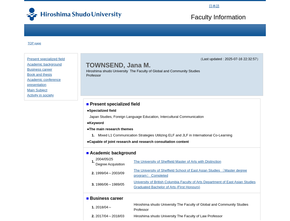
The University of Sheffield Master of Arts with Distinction (177, 162)
